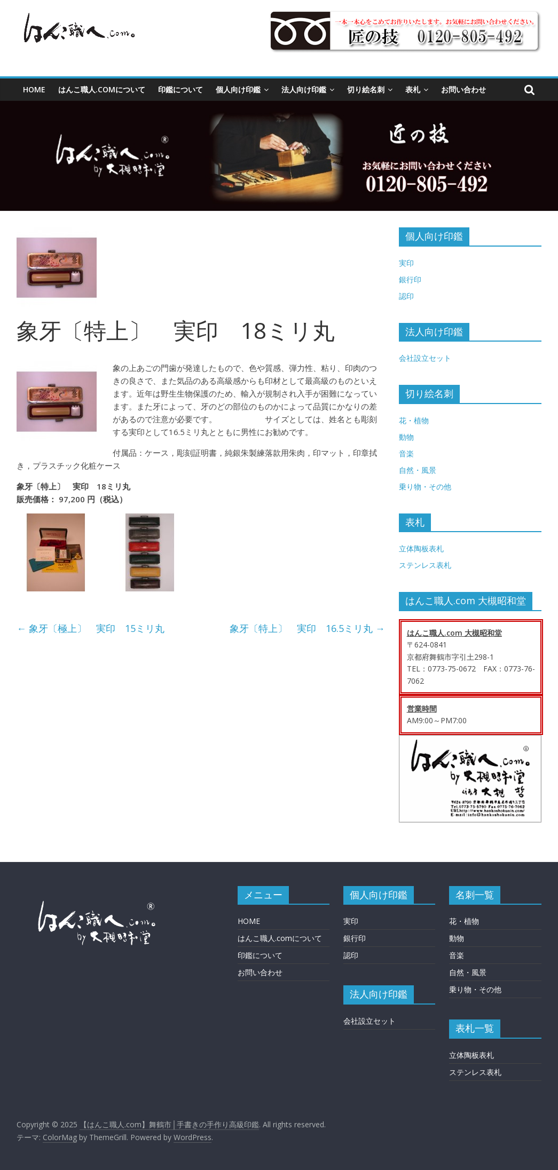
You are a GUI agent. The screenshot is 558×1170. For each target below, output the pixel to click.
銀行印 (410, 279)
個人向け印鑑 (238, 89)
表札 (412, 89)
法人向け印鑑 (303, 89)
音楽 (406, 453)
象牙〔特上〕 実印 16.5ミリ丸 (307, 628)
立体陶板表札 (421, 548)
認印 (406, 296)
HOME (34, 89)
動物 (406, 437)
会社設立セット (425, 358)
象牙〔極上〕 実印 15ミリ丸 (90, 628)
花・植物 (414, 420)
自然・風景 (417, 470)
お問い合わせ (463, 89)
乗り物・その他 (425, 486)
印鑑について (180, 89)
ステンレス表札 (425, 565)
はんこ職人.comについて (101, 89)
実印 (406, 263)
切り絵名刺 (365, 89)
